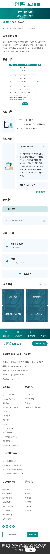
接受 (30, 550)
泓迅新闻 (28, 504)
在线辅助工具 (7, 504)
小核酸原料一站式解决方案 (12, 467)
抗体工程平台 (7, 435)
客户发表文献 (7, 521)
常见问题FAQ (7, 517)
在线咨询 (25, 104)
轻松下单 (37, 345)
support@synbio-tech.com (19, 264)
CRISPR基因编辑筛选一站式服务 (14, 476)
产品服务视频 (7, 512)
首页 (7, 29)
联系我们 (22, 22)
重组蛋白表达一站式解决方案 (13, 471)
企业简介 (28, 491)
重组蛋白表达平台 (9, 430)
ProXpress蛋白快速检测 (33, 409)
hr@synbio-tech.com (18, 381)
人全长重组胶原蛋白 (10, 463)
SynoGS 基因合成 (9, 401)
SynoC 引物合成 (18, 29)
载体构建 (5, 405)
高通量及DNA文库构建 (11, 409)
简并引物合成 (32, 29)
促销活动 (5, 491)
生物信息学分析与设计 (10, 447)
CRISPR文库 (29, 396)
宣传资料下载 (7, 500)
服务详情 (14, 22)
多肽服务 (5, 426)
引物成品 (28, 405)
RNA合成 (5, 414)
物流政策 (28, 508)
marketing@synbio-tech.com (20, 372)
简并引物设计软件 (28, 186)
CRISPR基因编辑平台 (10, 439)
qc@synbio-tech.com (18, 376)
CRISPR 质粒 (30, 401)
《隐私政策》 (19, 550)
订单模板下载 (7, 496)
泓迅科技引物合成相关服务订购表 (17, 221)
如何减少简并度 (27, 147)
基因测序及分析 (8, 443)
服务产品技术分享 (9, 508)
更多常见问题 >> (41, 193)
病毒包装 (5, 422)
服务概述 (5, 22)
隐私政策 (28, 512)
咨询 (38, 81)
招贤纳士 (28, 500)
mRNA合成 (6, 418)
